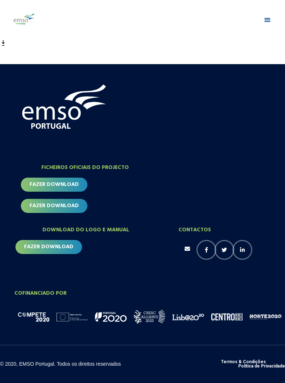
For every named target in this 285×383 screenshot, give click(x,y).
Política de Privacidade (261, 366)
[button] (267, 19)
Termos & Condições (243, 361)
